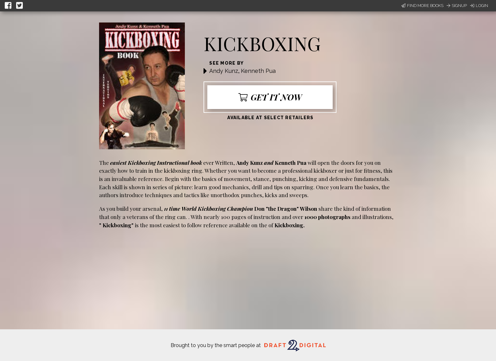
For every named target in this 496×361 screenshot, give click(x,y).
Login (479, 5)
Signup (457, 5)
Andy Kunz (223, 71)
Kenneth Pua (258, 71)
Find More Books (422, 5)
